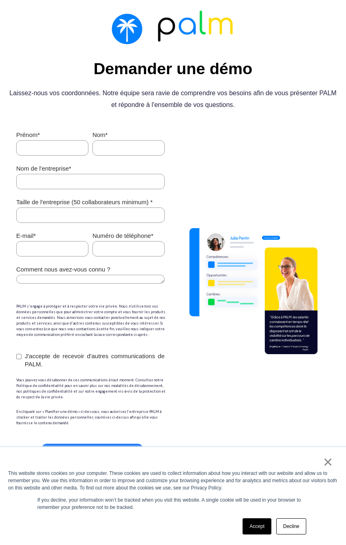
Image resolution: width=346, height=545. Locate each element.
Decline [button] (291, 526)
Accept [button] (256, 526)
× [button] (328, 462)
